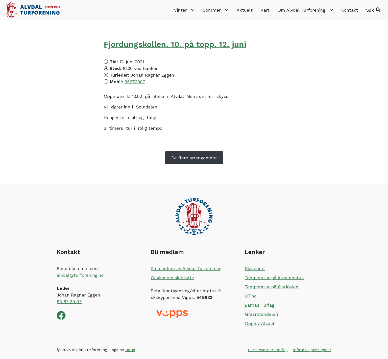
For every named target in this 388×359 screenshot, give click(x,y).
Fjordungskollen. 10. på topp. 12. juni (175, 44)
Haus (130, 349)
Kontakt (349, 10)
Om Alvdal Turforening (305, 10)
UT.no (251, 295)
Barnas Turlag (259, 305)
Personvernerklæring (268, 349)
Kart (265, 10)
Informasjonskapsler (312, 349)
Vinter (184, 10)
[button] (373, 10)
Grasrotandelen (261, 314)
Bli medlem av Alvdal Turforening (186, 268)
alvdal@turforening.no (80, 275)
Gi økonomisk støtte (172, 277)
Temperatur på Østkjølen (271, 286)
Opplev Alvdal (259, 323)
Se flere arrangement (194, 157)
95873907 (134, 81)
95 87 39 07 (69, 301)
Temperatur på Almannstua (274, 277)
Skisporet (255, 268)
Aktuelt (245, 10)
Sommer (216, 10)
